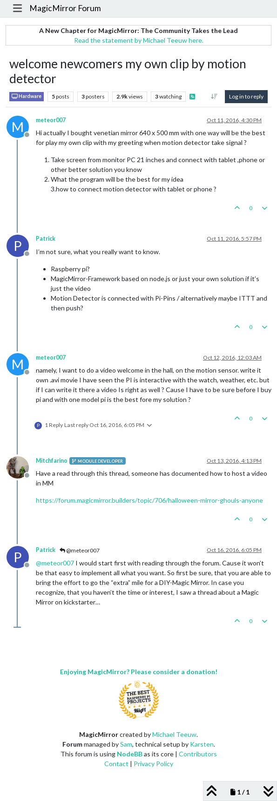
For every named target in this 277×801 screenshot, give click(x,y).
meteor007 (51, 120)
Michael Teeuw (174, 734)
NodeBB (129, 754)
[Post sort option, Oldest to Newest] (214, 96)
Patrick (45, 238)
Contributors (198, 754)
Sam (126, 744)
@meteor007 (80, 550)
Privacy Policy (153, 764)
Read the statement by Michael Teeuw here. (138, 40)
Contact (116, 764)
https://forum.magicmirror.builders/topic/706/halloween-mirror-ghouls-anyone (149, 500)
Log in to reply (246, 96)
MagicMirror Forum (65, 8)
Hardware (26, 96)
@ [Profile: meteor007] (55, 563)
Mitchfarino (52, 460)
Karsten (202, 744)
